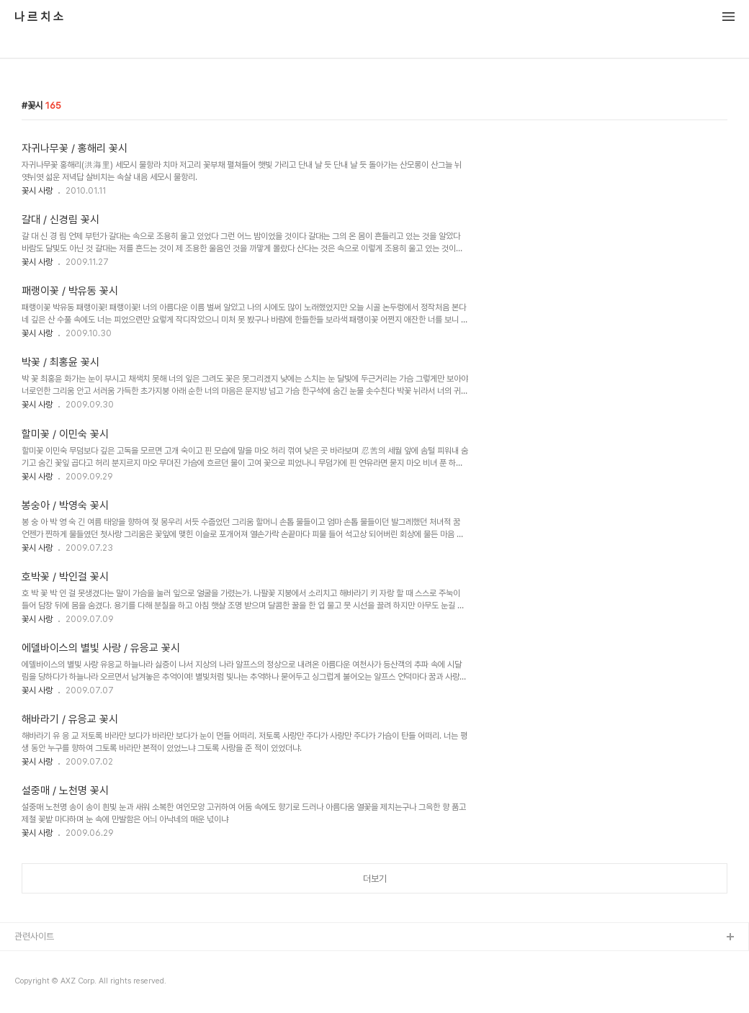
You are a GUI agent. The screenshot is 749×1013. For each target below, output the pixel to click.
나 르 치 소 (38, 17)
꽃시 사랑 (37, 191)
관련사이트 (34, 936)
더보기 (375, 878)
